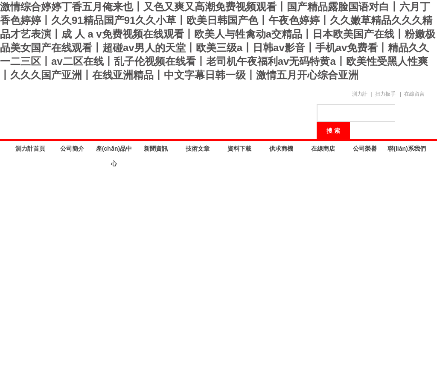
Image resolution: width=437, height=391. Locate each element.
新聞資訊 (156, 148)
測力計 (359, 94)
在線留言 (414, 94)
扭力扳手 (385, 94)
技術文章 (198, 148)
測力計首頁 (30, 148)
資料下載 (239, 148)
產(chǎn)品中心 (114, 150)
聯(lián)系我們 (406, 148)
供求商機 (281, 148)
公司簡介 (72, 148)
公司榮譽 (365, 148)
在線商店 (323, 148)
